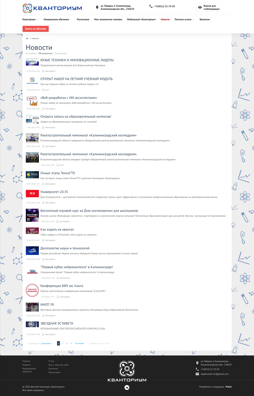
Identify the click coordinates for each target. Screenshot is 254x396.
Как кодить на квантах (57, 229)
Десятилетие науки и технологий (65, 248)
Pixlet (228, 386)
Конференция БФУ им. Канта (62, 286)
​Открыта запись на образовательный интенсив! (76, 116)
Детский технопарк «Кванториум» (48, 386)
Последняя (79, 343)
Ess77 (47, 90)
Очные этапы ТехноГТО (58, 173)
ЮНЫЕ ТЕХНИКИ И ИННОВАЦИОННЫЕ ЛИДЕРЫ (77, 60)
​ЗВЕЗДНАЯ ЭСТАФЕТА (57, 323)
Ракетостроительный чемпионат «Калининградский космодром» (89, 135)
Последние (31, 53)
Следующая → (47, 343)
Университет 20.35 (54, 192)
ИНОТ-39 (47, 304)
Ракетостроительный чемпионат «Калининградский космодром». (89, 154)
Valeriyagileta (50, 71)
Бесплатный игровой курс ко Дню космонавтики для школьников (89, 210)
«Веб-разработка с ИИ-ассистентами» (69, 97)
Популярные (61, 53)
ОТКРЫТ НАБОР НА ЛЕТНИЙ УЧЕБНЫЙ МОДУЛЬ (77, 79)
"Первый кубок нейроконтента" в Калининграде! (77, 267)
